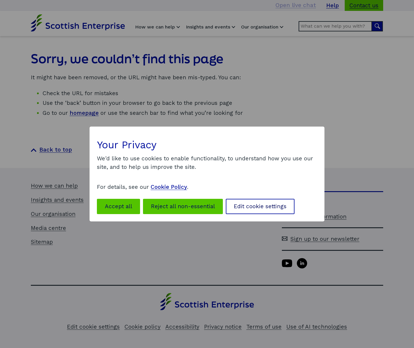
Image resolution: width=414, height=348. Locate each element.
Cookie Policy (169, 187)
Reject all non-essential (183, 206)
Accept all (118, 206)
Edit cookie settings (260, 206)
